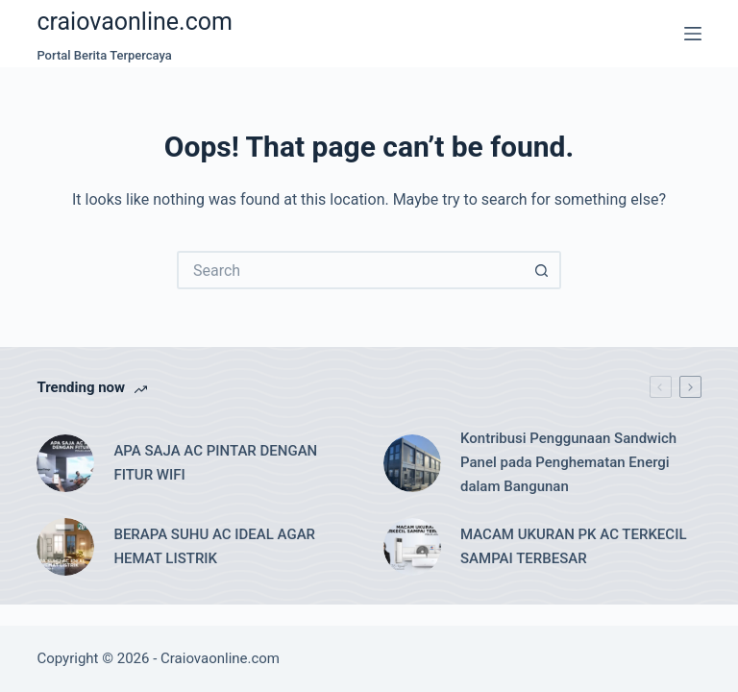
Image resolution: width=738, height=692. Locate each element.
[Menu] (692, 33)
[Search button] (542, 270)
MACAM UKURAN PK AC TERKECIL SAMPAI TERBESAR (573, 546)
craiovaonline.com (135, 22)
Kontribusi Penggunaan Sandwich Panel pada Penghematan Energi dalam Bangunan (568, 462)
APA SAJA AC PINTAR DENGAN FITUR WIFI (215, 462)
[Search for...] (350, 270)
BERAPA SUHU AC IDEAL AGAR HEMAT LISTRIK (214, 546)
